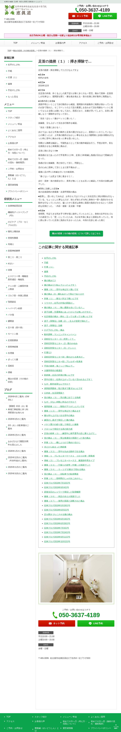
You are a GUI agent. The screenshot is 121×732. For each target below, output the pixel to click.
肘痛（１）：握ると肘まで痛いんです (61, 299)
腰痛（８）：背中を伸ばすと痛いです (61, 289)
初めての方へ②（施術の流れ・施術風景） (18, 161)
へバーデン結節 (15, 308)
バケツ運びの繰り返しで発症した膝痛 (61, 424)
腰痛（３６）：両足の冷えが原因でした (62, 496)
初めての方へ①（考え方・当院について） (18, 151)
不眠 (46, 262)
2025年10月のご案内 (17, 473)
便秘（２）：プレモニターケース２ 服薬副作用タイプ (69, 460)
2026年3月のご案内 (17, 419)
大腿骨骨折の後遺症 (53, 370)
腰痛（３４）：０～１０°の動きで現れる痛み (64, 469)
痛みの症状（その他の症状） (24, 51)
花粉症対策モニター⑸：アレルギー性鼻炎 (63, 361)
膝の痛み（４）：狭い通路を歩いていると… (64, 307)
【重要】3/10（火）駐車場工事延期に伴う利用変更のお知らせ (18, 409)
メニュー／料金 (38, 43)
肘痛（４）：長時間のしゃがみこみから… (63, 478)
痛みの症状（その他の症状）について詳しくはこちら (76, 233)
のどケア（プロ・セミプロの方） (18, 223)
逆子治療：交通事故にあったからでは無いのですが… (68, 312)
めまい (11, 263)
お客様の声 (60, 43)
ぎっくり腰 (13, 359)
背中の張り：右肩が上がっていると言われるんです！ (68, 379)
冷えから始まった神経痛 (55, 447)
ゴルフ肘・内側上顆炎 (18, 295)
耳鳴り (11, 244)
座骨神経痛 (13, 347)
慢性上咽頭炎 (14, 231)
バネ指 (11, 315)
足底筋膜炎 (13, 340)
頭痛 (10, 270)
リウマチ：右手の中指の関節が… (59, 303)
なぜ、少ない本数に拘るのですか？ (60, 402)
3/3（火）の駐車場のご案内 (18, 427)
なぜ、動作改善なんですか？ (57, 384)
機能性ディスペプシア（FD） (18, 214)
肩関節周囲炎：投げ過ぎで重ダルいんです (63, 388)
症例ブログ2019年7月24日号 (57, 532)
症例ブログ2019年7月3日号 (56, 528)
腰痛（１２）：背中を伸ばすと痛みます (62, 411)
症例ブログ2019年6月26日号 (57, 523)
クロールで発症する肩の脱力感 (58, 429)
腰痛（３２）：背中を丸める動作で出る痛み (64, 451)
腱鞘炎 (11, 321)
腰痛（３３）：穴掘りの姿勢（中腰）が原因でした (67, 465)
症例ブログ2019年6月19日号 (57, 519)
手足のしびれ (50, 276)
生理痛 (11, 353)
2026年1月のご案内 (17, 451)
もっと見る (13, 97)
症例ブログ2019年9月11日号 (57, 537)
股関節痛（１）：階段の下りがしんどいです (64, 406)
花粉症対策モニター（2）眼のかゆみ (61, 343)
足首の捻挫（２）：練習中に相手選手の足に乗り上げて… (70, 433)
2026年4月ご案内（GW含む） (18, 398)
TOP (15, 43)
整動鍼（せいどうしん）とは (17, 177)
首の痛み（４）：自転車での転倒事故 (61, 474)
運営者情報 (13, 185)
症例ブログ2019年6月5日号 (56, 510)
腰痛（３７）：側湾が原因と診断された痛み (64, 501)
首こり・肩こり (15, 257)
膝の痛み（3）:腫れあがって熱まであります (64, 294)
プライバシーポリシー (18, 191)
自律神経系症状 (15, 206)
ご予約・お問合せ (105, 43)
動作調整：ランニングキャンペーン (60, 334)
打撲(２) (48, 352)
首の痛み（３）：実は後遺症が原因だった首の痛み (67, 438)
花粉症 (11, 366)
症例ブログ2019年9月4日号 (56, 487)
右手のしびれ (50, 258)
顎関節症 (12, 302)
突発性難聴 (13, 238)
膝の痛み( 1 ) (50, 280)
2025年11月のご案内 (17, 467)
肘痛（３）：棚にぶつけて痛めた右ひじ (62, 442)
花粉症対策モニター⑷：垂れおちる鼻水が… (64, 357)
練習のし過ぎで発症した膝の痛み (59, 420)
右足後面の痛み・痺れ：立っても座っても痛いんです (68, 316)
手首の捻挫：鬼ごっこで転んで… (59, 366)
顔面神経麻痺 (14, 251)
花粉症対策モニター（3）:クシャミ (60, 348)
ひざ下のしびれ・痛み (54, 330)
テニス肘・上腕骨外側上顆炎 (18, 287)
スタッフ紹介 (14, 118)
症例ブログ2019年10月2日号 (57, 541)
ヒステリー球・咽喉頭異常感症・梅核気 (18, 278)
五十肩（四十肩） (16, 327)
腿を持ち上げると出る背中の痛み (59, 415)
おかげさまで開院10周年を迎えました (18, 443)
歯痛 (46, 271)
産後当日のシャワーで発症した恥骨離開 (62, 492)
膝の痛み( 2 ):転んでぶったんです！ (60, 285)
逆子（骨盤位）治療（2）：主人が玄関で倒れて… (67, 321)
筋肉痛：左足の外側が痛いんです (59, 375)
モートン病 (13, 334)
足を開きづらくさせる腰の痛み (58, 514)
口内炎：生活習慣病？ (54, 393)
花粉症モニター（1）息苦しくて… (59, 339)
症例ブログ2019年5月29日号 (57, 505)
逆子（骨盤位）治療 (53, 325)
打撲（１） (49, 267)
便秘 (10, 372)
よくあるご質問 (15, 130)
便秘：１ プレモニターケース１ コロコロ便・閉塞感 (69, 456)
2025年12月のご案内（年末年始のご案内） (18, 459)
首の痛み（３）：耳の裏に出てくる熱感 (62, 397)
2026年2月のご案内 (17, 435)
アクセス (83, 43)
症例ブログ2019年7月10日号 (57, 483)
